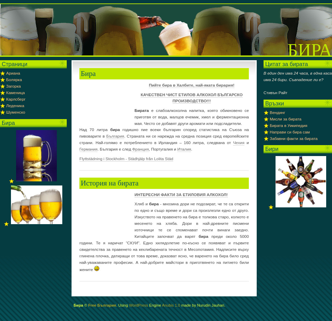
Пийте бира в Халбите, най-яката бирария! (191, 85)
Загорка (13, 86)
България (115, 136)
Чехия (238, 142)
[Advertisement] (105, 103)
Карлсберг (16, 99)
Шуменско (15, 112)
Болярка (14, 79)
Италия (184, 149)
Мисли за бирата (286, 119)
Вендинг (277, 112)
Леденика (15, 105)
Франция (140, 149)
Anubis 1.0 (171, 305)
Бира (310, 50)
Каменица (15, 92)
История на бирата (110, 183)
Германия (88, 149)
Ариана (13, 73)
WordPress (138, 305)
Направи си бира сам (290, 132)
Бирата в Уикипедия (288, 125)
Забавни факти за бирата (294, 138)
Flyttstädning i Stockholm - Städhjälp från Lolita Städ (126, 158)
